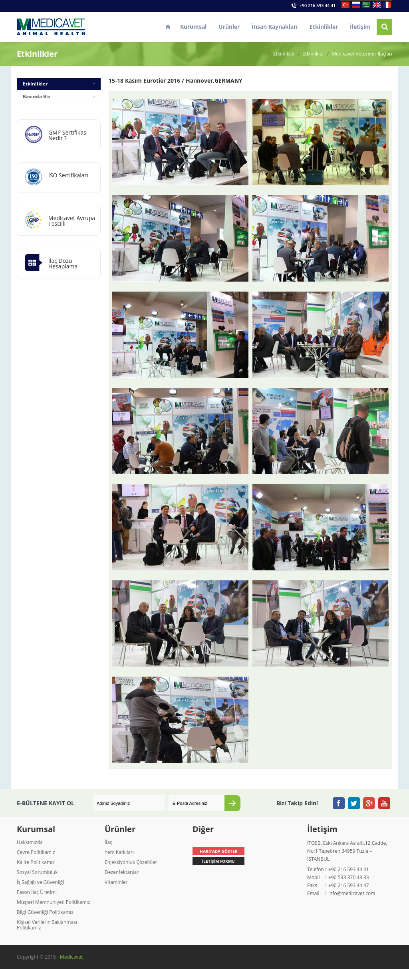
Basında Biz (36, 96)
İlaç (108, 842)
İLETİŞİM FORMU (218, 861)
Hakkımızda (30, 842)
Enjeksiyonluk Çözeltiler (131, 862)
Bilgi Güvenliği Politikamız (45, 912)
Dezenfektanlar (122, 872)
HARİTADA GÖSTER (219, 851)
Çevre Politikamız (36, 852)
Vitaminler (116, 882)
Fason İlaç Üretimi (37, 892)
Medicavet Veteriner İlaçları (362, 54)
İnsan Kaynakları (275, 26)
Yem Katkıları (119, 852)
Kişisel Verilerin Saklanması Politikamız (47, 925)
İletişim (360, 26)
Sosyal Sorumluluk (37, 872)
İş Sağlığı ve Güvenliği (40, 882)
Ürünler (229, 26)
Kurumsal (193, 26)
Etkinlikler (324, 26)
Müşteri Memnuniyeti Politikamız (53, 902)
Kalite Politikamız (36, 862)
